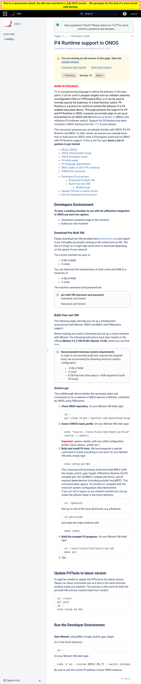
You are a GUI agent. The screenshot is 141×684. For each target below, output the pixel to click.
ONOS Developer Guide (74, 156)
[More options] (132, 36)
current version (70, 61)
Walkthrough (83, 187)
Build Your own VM (79, 183)
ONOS (17, 24)
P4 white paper (69, 160)
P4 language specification (76, 164)
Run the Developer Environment (79, 194)
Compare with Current (73, 67)
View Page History (101, 67)
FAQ (114, 25)
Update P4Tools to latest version (79, 191)
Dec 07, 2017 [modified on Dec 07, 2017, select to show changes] (105, 48)
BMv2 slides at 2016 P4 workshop (80, 167)
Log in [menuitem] (133, 13)
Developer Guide (80, 36)
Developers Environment (75, 176)
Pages (57, 36)
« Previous (69, 75)
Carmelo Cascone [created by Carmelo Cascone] (73, 48)
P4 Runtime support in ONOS (86, 43)
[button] (5, 13)
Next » (99, 75)
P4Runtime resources (73, 171)
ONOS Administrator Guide (76, 153)
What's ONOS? (69, 149)
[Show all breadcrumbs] (66, 36)
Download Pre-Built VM (82, 180)
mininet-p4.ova (108, 238)
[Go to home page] (15, 13)
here (56, 344)
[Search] (81, 13)
